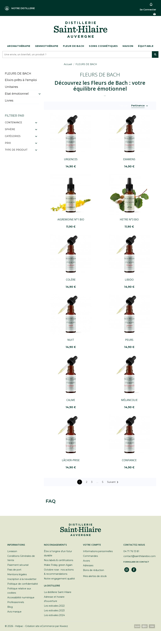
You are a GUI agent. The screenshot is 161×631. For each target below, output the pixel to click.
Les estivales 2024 (54, 615)
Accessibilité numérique (20, 597)
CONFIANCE (129, 460)
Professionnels (15, 602)
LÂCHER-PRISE (71, 460)
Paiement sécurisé (18, 564)
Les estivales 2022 (54, 605)
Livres (9, 100)
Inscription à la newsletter (21, 579)
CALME (70, 400)
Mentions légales (17, 574)
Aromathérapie (18, 46)
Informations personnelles (98, 551)
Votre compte (92, 544)
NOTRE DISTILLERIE (20, 8)
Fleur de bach (73, 46)
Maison (128, 46)
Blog (10, 606)
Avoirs (86, 560)
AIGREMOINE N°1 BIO (70, 219)
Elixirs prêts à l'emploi (21, 80)
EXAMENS (129, 159)
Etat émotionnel (17, 93)
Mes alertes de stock (95, 576)
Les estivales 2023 (54, 610)
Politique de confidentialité (22, 583)
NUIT (70, 339)
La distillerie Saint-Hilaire (57, 592)
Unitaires (11, 87)
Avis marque (14, 611)
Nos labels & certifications (58, 560)
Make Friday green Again (58, 564)
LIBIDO (129, 279)
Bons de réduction (93, 570)
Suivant (113, 482)
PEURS (129, 339)
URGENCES (70, 159)
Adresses (88, 565)
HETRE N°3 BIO (129, 219)
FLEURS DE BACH (18, 73)
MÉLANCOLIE (129, 400)
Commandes (90, 556)
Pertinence (138, 106)
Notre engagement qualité (59, 578)
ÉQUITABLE (145, 46)
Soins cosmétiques (103, 46)
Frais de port (14, 569)
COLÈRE (71, 279)
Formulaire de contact (136, 562)
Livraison (12, 551)
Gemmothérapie (46, 46)
